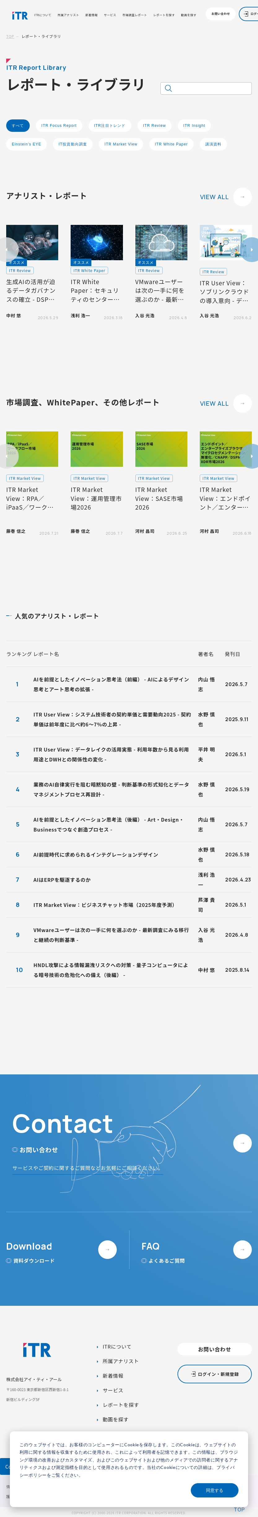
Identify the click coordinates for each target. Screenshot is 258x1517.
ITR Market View (120, 144)
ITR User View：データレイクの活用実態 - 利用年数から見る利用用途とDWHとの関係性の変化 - (111, 754)
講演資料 (213, 144)
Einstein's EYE (26, 144)
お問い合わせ (221, 13)
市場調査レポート (134, 15)
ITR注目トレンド (110, 125)
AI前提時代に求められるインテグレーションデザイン (95, 854)
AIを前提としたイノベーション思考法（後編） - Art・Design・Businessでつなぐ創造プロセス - (108, 824)
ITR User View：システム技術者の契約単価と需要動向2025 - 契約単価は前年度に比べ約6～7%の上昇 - (112, 719)
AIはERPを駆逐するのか (62, 879)
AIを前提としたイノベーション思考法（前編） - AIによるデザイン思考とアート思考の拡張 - (111, 684)
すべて (18, 125)
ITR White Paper (171, 144)
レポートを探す (164, 15)
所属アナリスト (68, 15)
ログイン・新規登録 (218, 1374)
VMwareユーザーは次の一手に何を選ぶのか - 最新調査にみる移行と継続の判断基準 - (111, 935)
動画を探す (189, 15)
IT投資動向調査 (73, 144)
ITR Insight (194, 125)
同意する (214, 1490)
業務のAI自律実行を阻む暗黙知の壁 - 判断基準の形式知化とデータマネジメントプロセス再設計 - (111, 789)
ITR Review (154, 125)
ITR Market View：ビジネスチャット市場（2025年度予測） (105, 904)
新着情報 (91, 15)
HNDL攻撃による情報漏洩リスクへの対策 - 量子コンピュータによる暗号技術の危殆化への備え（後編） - (110, 970)
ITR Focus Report (59, 125)
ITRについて (42, 15)
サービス (110, 15)
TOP (10, 36)
